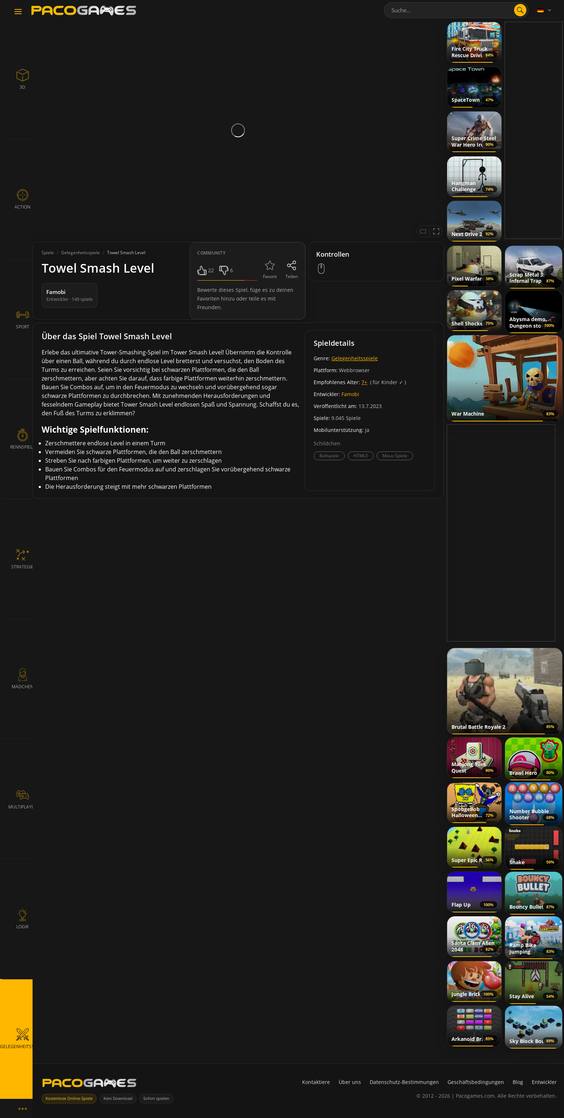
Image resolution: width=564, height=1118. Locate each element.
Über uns (350, 1082)
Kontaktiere (316, 1082)
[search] (520, 10)
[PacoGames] (89, 1084)
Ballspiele (329, 456)
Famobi (350, 394)
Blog (518, 1082)
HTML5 (360, 456)
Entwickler (544, 1082)
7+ (364, 382)
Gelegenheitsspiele (354, 358)
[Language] (545, 10)
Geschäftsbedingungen (476, 1082)
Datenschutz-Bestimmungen (404, 1082)
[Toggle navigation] (18, 12)
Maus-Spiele (394, 456)
